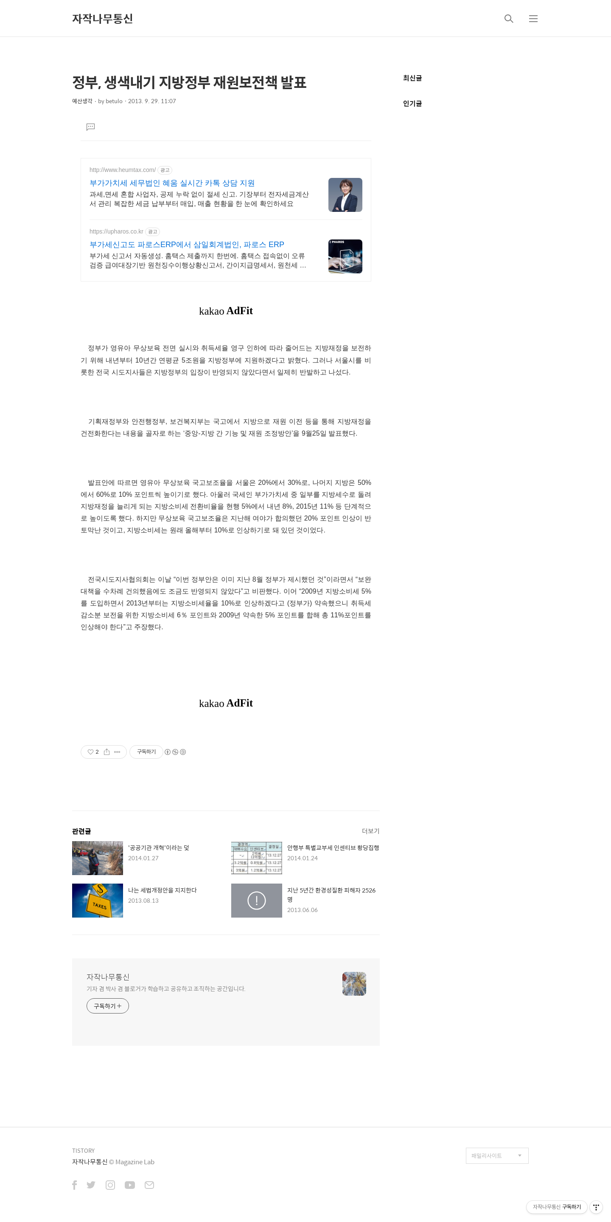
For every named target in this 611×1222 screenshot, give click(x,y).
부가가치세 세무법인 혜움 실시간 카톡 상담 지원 (172, 183)
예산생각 (82, 100)
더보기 (371, 831)
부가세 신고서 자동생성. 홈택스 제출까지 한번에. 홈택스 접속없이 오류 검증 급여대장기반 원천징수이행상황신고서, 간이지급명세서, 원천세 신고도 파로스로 (198, 261)
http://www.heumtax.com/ (123, 169)
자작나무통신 (102, 18)
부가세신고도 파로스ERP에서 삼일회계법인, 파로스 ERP (187, 244)
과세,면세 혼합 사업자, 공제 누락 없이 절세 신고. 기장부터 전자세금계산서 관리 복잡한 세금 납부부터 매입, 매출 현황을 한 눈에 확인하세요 (199, 199)
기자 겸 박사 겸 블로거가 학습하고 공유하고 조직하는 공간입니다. (166, 988)
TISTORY (83, 1150)
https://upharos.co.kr (116, 231)
